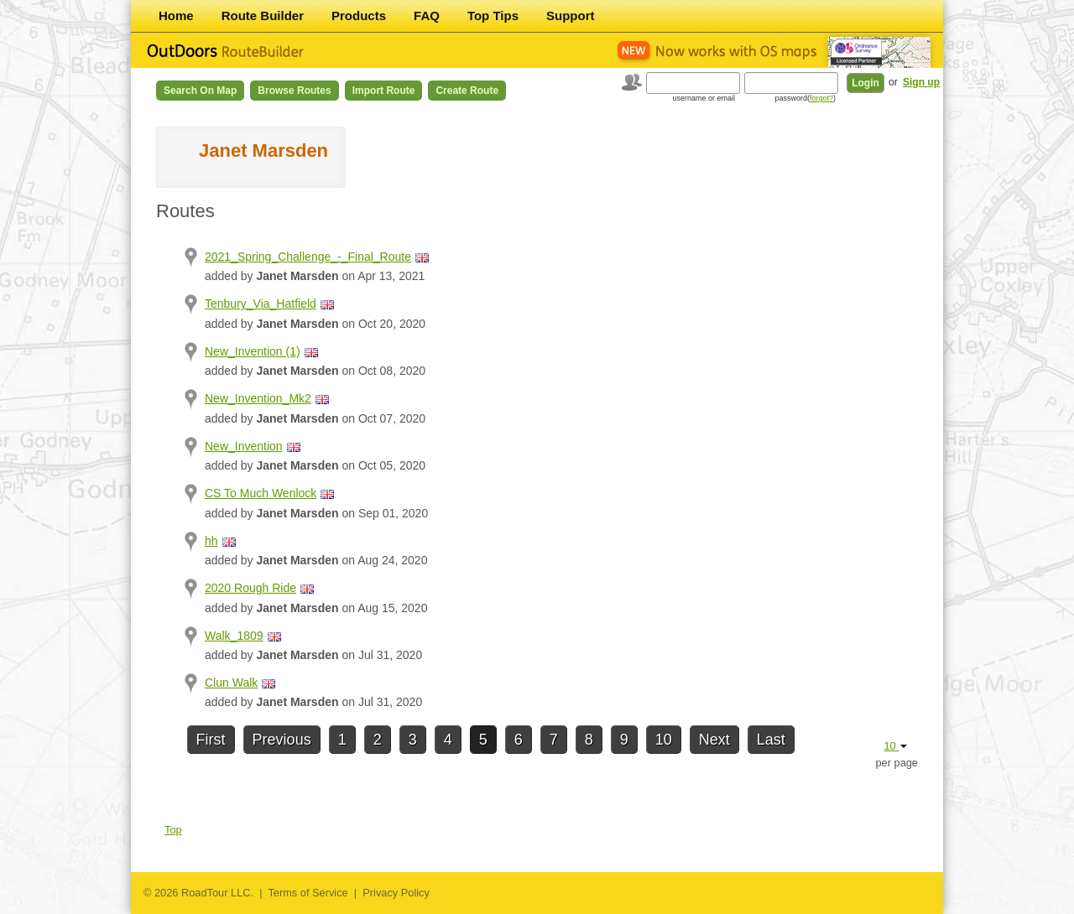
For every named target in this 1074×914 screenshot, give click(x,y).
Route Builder (263, 15)
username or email (703, 98)
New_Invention (244, 446)
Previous (282, 739)
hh (211, 541)
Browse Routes (294, 90)
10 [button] (895, 746)
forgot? (821, 98)
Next (714, 739)
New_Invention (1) (252, 351)
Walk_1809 (234, 635)
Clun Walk (231, 682)
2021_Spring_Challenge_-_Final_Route (308, 256)
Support (570, 15)
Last (771, 739)
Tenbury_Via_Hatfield (260, 303)
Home (176, 15)
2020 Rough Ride (250, 588)
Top (173, 829)
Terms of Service (307, 892)
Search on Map (200, 90)
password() (805, 98)
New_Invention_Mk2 (258, 398)
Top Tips (493, 15)
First (211, 739)
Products (358, 15)
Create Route (466, 90)
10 (663, 739)
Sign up (921, 82)
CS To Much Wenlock (260, 493)
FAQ (427, 15)
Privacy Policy (396, 892)
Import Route (383, 90)
